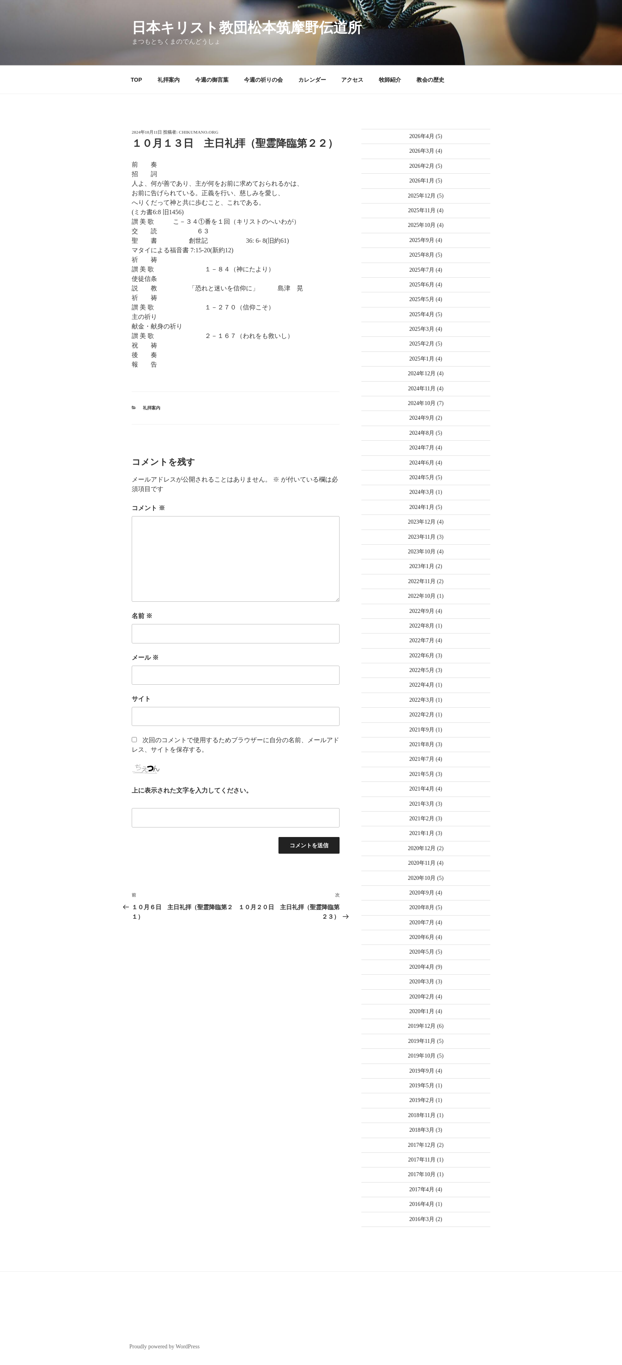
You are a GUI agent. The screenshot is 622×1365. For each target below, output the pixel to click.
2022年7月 (421, 640)
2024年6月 (421, 463)
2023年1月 (421, 566)
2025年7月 (421, 270)
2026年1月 (421, 181)
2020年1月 (421, 1011)
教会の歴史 (430, 80)
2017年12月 (422, 1145)
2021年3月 (421, 804)
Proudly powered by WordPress (164, 1347)
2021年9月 (421, 730)
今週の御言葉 (211, 80)
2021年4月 (421, 789)
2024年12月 (422, 373)
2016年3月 (421, 1219)
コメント (148, 508)
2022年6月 (421, 656)
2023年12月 (422, 522)
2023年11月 (422, 537)
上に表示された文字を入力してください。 (192, 790)
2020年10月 (422, 878)
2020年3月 (421, 982)
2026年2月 (421, 166)
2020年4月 (421, 967)
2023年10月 (422, 552)
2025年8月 (421, 255)
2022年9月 (421, 611)
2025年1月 (421, 359)
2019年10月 (422, 1056)
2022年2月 (421, 715)
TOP (136, 80)
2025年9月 (421, 240)
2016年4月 (421, 1204)
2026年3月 (421, 151)
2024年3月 (421, 492)
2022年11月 (422, 581)
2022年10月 (422, 596)
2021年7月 (421, 759)
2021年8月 (421, 744)
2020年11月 (422, 863)
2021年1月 (421, 833)
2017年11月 (422, 1160)
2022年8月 (421, 626)
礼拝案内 (168, 80)
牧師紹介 (390, 80)
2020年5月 (421, 952)
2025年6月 (421, 285)
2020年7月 (421, 922)
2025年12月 (422, 196)
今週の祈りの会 (263, 80)
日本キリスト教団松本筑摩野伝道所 (247, 28)
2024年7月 (421, 448)
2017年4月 (421, 1189)
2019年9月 (421, 1071)
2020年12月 (422, 848)
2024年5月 (421, 477)
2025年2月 (421, 344)
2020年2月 (421, 997)
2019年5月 (421, 1086)
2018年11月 (422, 1115)
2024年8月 (421, 433)
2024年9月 (421, 418)
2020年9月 (421, 893)
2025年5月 (421, 299)
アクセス (352, 80)
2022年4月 (421, 685)
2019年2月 (421, 1100)
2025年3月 (421, 329)
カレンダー (312, 80)
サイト (141, 698)
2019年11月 (422, 1041)
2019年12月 (422, 1026)
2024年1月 (421, 507)
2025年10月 (422, 225)
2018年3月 (421, 1130)
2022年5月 (421, 670)
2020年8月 (421, 907)
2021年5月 (421, 774)
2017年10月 (422, 1174)
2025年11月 (422, 210)
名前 (142, 615)
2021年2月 (421, 819)
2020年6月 (421, 937)
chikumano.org (199, 132)
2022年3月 (421, 700)
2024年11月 (422, 389)
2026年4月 (421, 136)
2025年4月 (421, 314)
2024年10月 (422, 403)
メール (145, 657)
